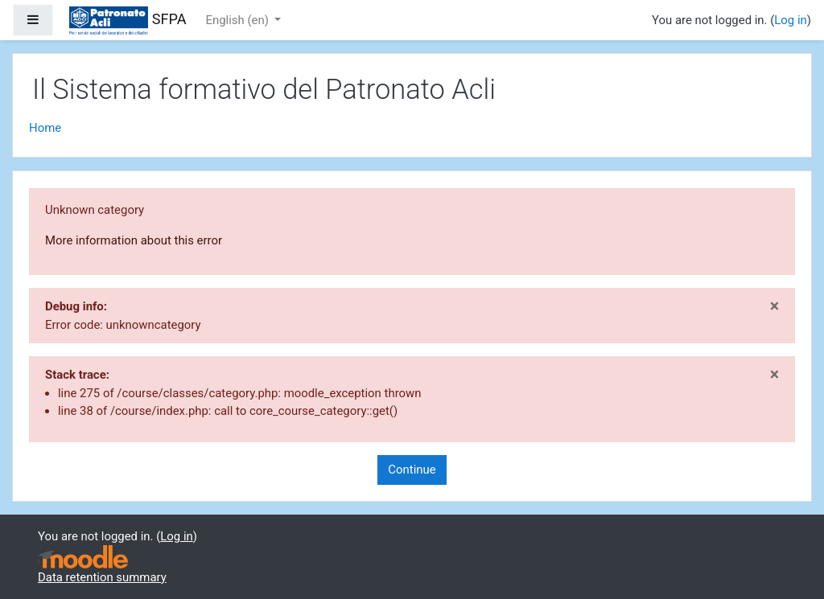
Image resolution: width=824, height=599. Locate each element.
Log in (790, 20)
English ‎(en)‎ (239, 20)
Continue (411, 469)
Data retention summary (102, 577)
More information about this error (133, 240)
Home (45, 128)
